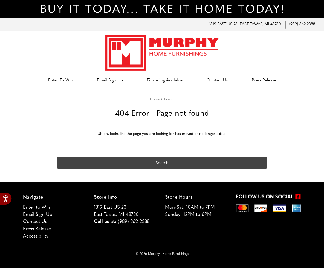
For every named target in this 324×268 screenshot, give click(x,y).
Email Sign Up (110, 80)
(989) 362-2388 (302, 24)
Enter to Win (60, 80)
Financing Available (165, 80)
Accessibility (35, 236)
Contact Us (217, 80)
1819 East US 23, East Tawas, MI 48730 (245, 24)
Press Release (264, 80)
